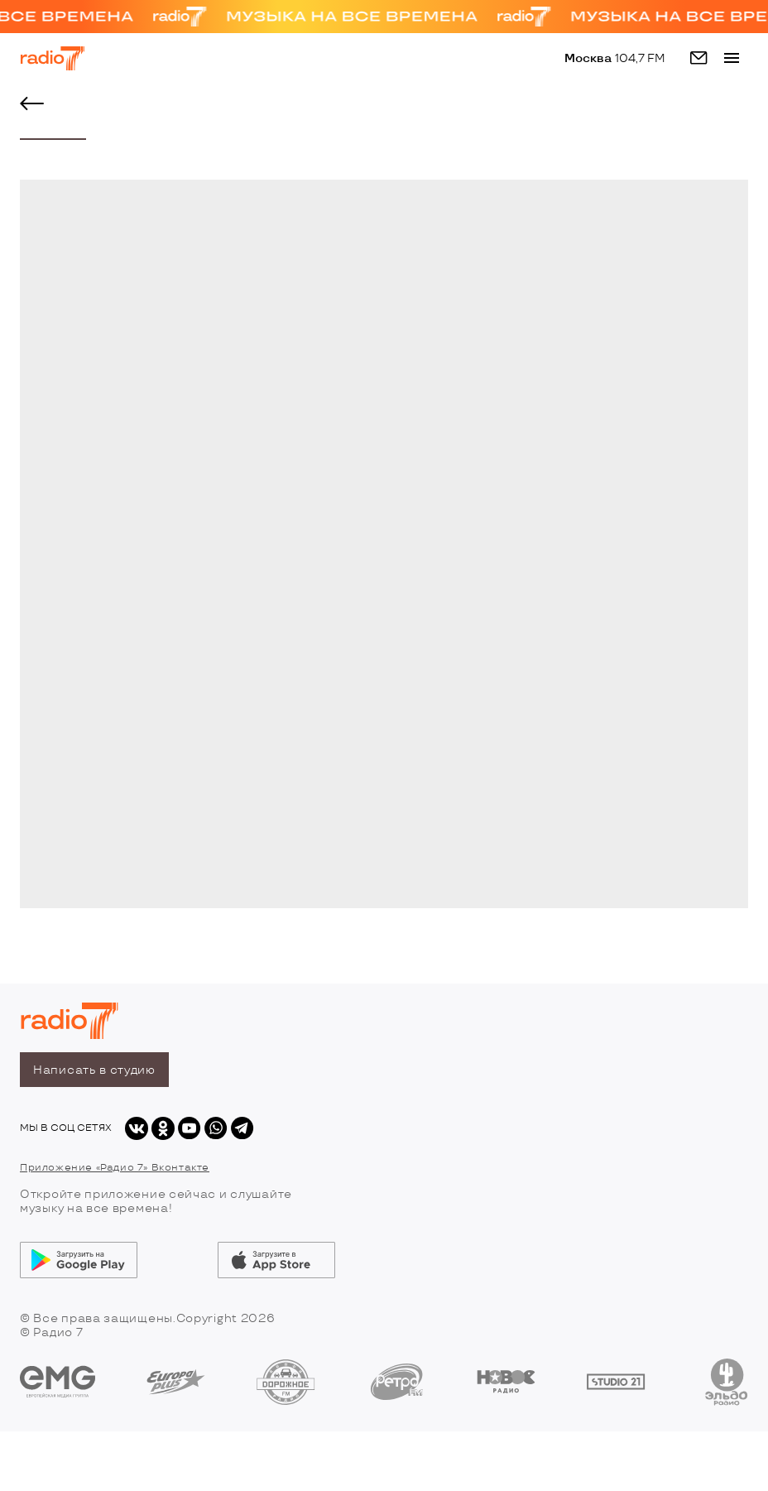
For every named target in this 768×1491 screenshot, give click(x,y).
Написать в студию (94, 1070)
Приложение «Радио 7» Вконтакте (114, 1168)
